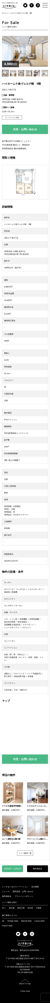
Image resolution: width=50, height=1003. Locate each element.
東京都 (12, 908)
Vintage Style (12, 921)
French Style (7, 926)
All (3, 921)
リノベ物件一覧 (25, 853)
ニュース (5, 891)
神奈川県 (21, 908)
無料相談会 (37, 869)
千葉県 (38, 908)
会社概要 (35, 887)
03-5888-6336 (27, 972)
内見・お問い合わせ (25, 129)
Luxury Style (39, 921)
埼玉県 (30, 908)
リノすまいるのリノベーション (15, 887)
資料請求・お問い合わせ (23, 891)
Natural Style (26, 921)
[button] (45, 51)
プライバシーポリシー (24, 896)
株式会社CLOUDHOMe (29, 950)
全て (4, 908)
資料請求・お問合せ (12, 869)
